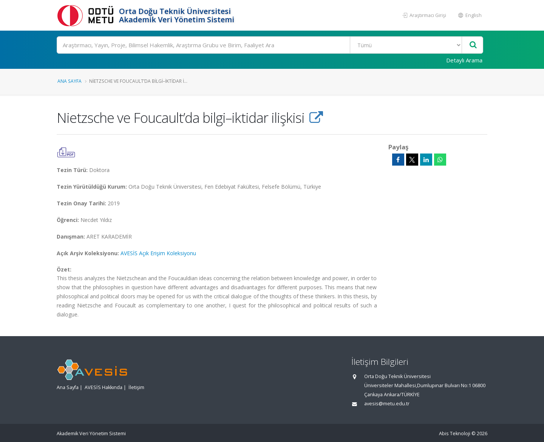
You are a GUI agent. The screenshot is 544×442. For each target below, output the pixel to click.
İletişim (136, 387)
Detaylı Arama (464, 60)
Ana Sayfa (69, 81)
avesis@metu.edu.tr (387, 403)
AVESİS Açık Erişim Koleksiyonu (158, 253)
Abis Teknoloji (454, 433)
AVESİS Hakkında (103, 387)
